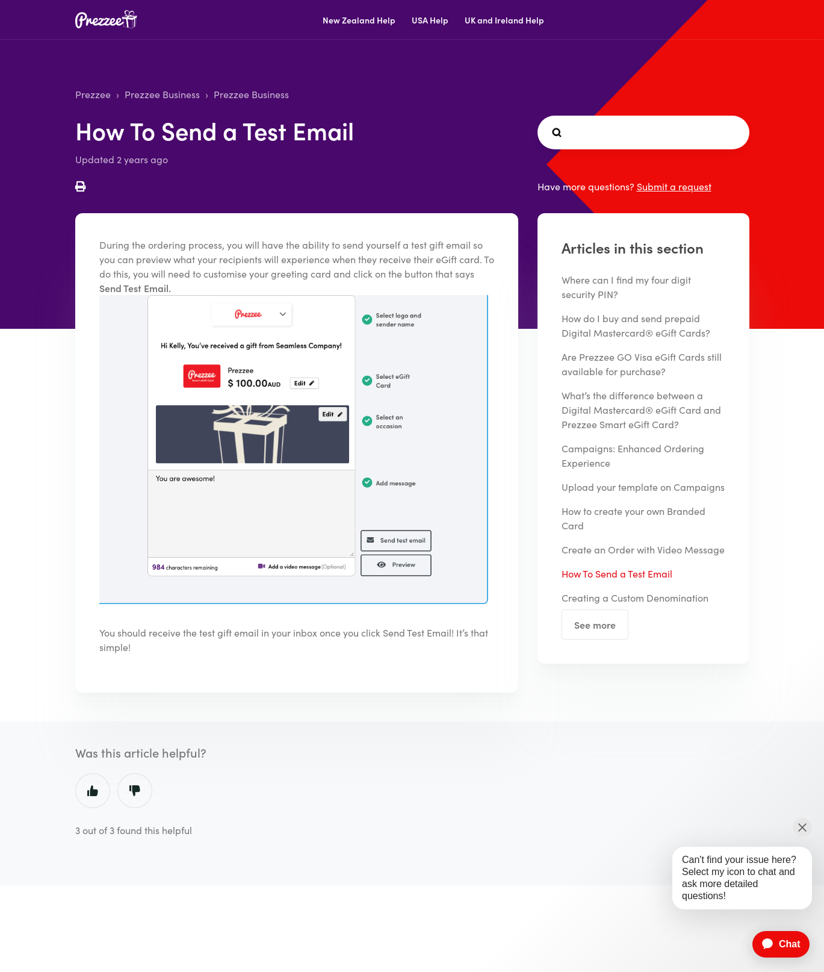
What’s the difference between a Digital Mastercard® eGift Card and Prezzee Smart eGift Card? (641, 409)
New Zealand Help (359, 20)
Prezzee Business (162, 94)
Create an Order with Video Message (643, 549)
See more (595, 624)
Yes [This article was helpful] (92, 790)
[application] (775, 944)
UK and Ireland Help (504, 20)
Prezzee (93, 94)
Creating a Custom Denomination (635, 597)
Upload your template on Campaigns (643, 486)
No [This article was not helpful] (134, 790)
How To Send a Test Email (617, 573)
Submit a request (674, 186)
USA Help (430, 20)
